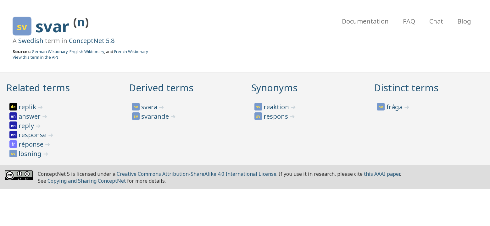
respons (277, 116)
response (33, 135)
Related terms (38, 87)
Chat (436, 21)
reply (27, 125)
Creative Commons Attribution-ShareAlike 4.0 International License (196, 173)
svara (150, 107)
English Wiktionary (87, 51)
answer (30, 116)
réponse (32, 144)
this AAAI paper (382, 173)
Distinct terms (406, 87)
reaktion (277, 107)
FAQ (409, 21)
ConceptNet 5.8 (91, 40)
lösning (31, 153)
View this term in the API (35, 57)
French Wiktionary (131, 51)
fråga (395, 107)
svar (54, 26)
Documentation (365, 21)
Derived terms (161, 87)
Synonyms (274, 87)
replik (28, 107)
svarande (155, 116)
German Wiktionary (50, 51)
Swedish (30, 40)
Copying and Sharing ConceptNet (86, 180)
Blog (464, 21)
